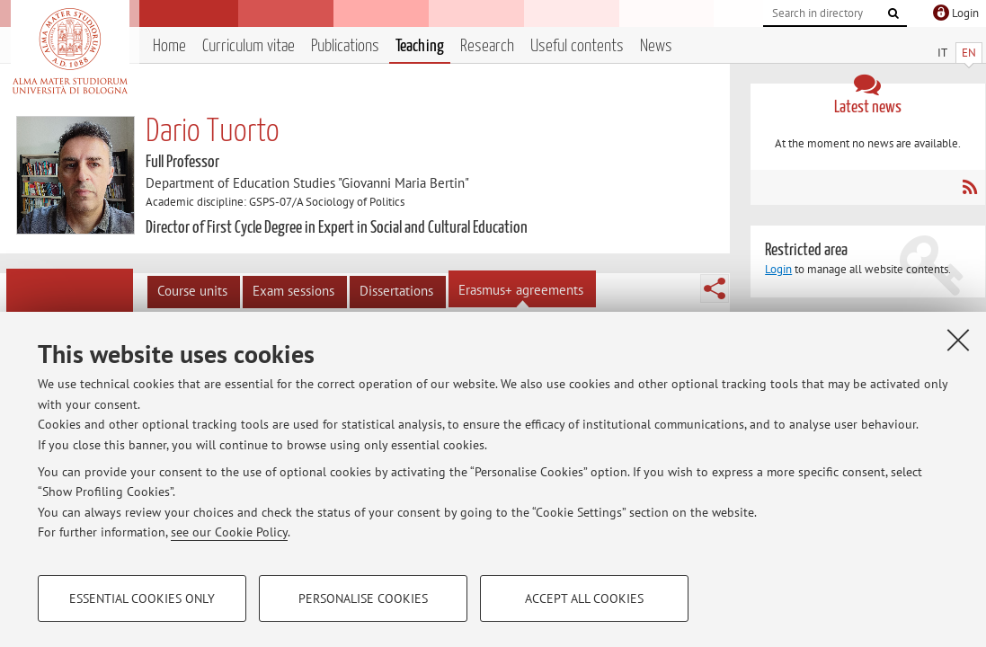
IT (942, 52)
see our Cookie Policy (229, 532)
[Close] (958, 339)
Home (169, 46)
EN (969, 52)
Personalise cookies (363, 598)
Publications (345, 46)
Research (487, 46)
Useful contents (577, 46)
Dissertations (396, 290)
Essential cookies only (142, 598)
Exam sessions (293, 290)
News (656, 46)
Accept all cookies (584, 598)
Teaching (419, 46)
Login (778, 269)
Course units (192, 290)
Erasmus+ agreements (520, 289)
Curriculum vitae (248, 46)
